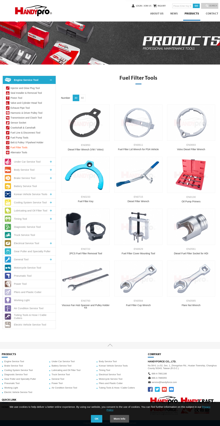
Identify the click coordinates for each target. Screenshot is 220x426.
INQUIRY (157, 5)
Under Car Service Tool (63, 361)
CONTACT (212, 13)
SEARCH (211, 5)
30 (75, 97)
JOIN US (138, 5)
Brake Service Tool (13, 365)
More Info (119, 418)
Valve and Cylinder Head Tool (23, 103)
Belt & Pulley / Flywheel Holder (24, 142)
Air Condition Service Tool (64, 387)
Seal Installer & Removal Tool (23, 93)
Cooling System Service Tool (18, 370)
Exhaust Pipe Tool (17, 108)
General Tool (58, 379)
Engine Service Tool (14, 361)
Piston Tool (13, 98)
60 (82, 97)
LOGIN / (130, 5)
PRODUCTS (192, 13)
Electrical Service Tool (110, 374)
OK (97, 418)
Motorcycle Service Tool (110, 379)
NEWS (174, 13)
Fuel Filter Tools (16, 147)
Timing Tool (104, 370)
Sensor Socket (15, 123)
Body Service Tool (108, 361)
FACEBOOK (150, 389)
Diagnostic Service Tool (16, 374)
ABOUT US (156, 13)
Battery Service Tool (61, 365)
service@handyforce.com (164, 382)
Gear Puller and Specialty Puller (20, 379)
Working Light (11, 387)
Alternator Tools (16, 152)
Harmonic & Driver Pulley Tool (23, 113)
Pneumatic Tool (12, 383)
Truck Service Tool (61, 374)
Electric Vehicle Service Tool (18, 392)
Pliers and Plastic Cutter (111, 383)
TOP (110, 345)
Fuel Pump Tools (16, 137)
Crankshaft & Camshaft (20, 127)
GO (191, 5)
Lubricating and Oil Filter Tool (66, 370)
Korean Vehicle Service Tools (113, 365)
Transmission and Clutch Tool (23, 118)
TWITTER (157, 389)
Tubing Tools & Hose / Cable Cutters (117, 387)
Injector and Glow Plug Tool (22, 88)
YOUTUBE (164, 389)
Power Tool (57, 383)
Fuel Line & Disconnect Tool (22, 132)
